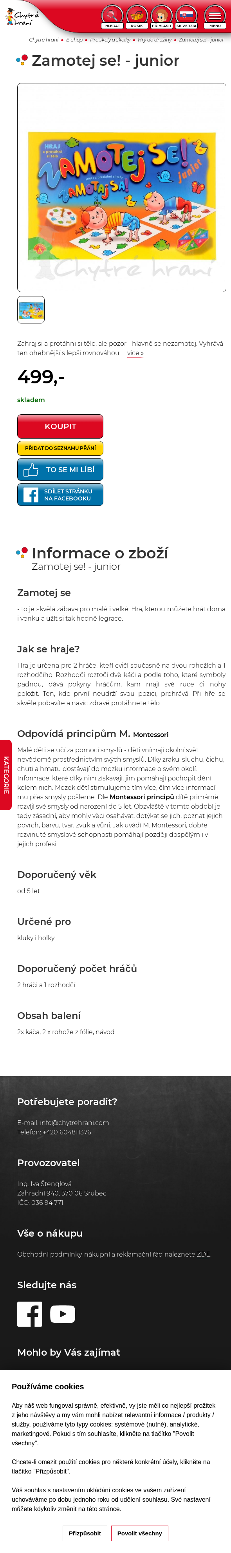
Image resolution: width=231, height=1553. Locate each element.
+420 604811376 (67, 1132)
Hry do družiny (154, 40)
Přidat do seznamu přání (60, 448)
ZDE (203, 1254)
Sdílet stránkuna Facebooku (57, 495)
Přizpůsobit (85, 1533)
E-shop (74, 40)
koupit (60, 426)
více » (135, 353)
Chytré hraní (43, 40)
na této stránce (99, 1509)
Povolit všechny (139, 1533)
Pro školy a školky (110, 40)
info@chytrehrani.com (74, 1123)
